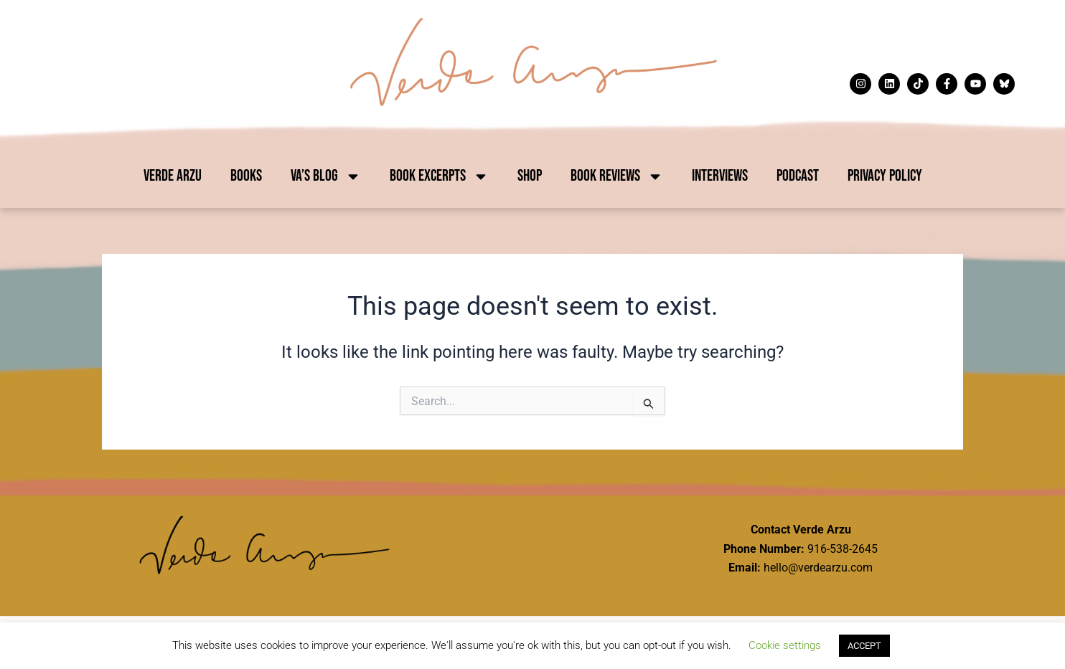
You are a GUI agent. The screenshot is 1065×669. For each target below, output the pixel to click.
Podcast (798, 176)
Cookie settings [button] (785, 645)
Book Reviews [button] (617, 176)
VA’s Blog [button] (326, 176)
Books (246, 176)
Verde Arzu (173, 176)
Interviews (720, 176)
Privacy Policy (885, 176)
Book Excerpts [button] (439, 176)
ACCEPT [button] (864, 645)
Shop (529, 176)
